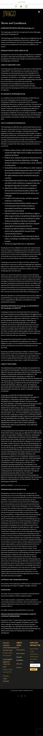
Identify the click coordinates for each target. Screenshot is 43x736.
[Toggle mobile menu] (39, 12)
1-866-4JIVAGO (6, 680)
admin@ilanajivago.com (21, 485)
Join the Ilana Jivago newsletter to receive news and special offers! (35, 657)
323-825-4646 (7, 650)
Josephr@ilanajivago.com (11, 647)
